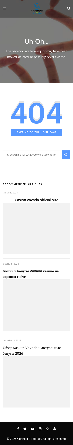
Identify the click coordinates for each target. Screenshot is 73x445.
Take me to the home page (37, 132)
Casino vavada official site (36, 199)
